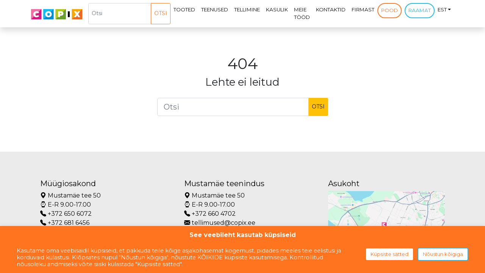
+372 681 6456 (64, 222)
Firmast (363, 9)
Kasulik (277, 9)
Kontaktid (331, 9)
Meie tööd (302, 13)
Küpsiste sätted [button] (389, 254)
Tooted (184, 9)
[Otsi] (119, 13)
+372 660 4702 (210, 213)
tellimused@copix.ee (219, 222)
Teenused (214, 9)
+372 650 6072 (66, 213)
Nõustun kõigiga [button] (443, 254)
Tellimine (247, 9)
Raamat (419, 10)
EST (442, 9)
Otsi (160, 13)
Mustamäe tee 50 (70, 195)
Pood (389, 10)
